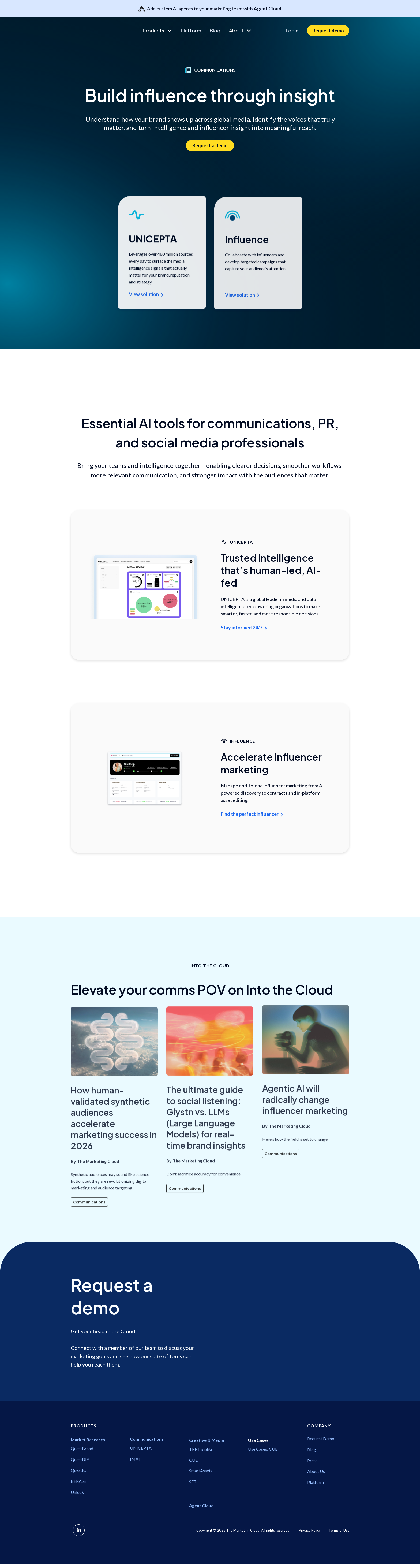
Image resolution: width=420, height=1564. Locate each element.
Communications (89, 1230)
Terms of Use (339, 1530)
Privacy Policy (310, 1530)
